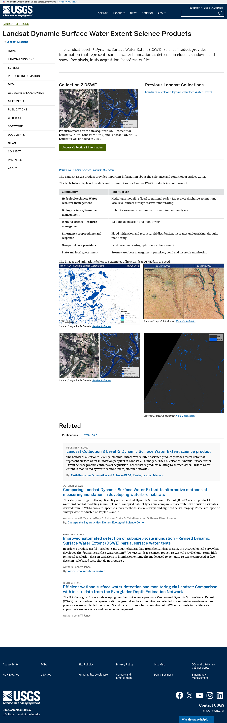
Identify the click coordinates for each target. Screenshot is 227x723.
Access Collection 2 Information (82, 147)
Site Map (159, 664)
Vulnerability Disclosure (93, 674)
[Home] (17, 16)
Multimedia (16, 101)
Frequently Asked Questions (206, 7)
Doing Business (163, 674)
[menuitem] (103, 11)
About (162, 13)
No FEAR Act (11, 674)
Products (119, 13)
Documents (16, 134)
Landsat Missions (16, 24)
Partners (15, 160)
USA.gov (45, 674)
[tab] (70, 435)
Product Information (24, 76)
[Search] (221, 13)
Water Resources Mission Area (86, 571)
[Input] (202, 13)
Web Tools (16, 118)
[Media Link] (99, 294)
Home (12, 50)
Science (103, 13)
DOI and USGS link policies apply (203, 666)
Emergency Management (200, 676)
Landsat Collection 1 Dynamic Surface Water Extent (178, 92)
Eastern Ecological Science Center (123, 522)
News (133, 13)
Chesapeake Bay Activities (84, 522)
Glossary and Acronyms (26, 92)
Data (11, 84)
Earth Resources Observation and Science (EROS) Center (106, 475)
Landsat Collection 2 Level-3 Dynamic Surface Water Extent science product (138, 451)
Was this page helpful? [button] (196, 719)
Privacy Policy (124, 664)
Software (15, 126)
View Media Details (101, 326)
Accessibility (11, 664)
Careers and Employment (124, 676)
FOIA (43, 664)
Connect (147, 13)
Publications (17, 109)
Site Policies (86, 664)
